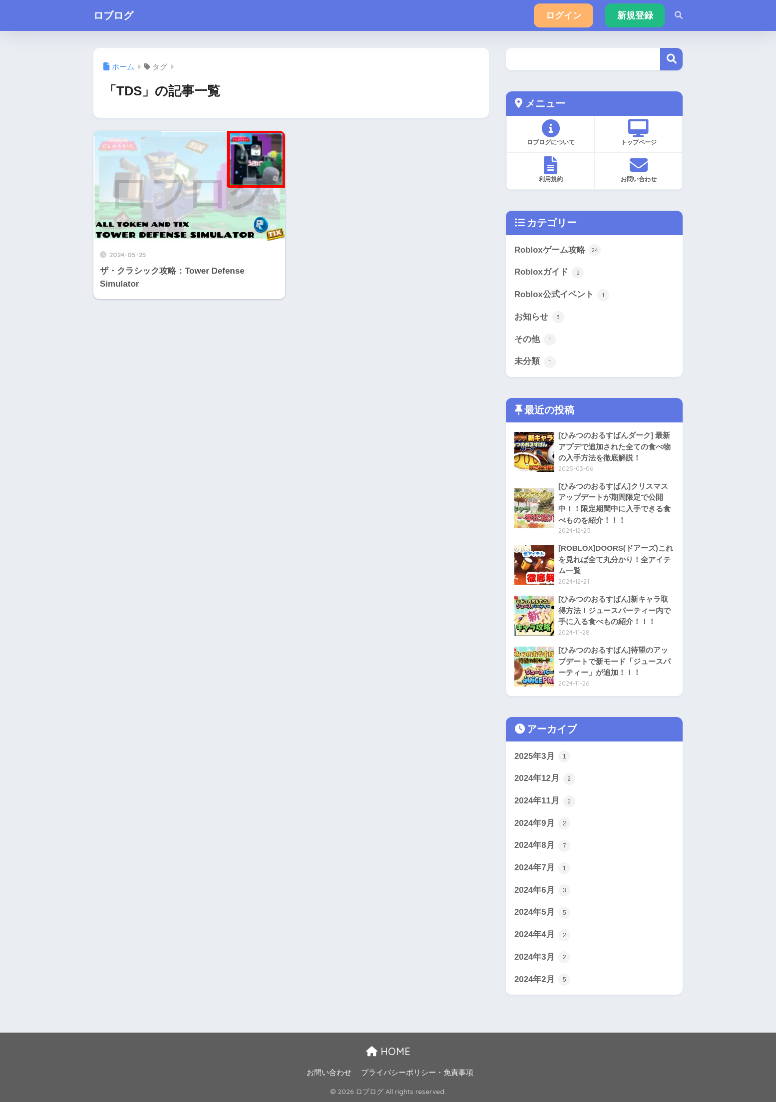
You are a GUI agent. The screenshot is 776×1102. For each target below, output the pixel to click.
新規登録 (635, 15)
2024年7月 (542, 868)
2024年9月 (542, 823)
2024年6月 (542, 890)
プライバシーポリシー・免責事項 (417, 1073)
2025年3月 (542, 756)
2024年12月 (544, 779)
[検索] (674, 15)
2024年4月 (542, 935)
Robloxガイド (549, 273)
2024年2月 (542, 980)
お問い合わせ (329, 1073)
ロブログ (113, 15)
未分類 (535, 362)
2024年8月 (542, 846)
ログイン (564, 15)
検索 (671, 59)
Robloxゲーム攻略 (557, 250)
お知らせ (539, 317)
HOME (388, 1051)
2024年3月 (542, 957)
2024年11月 (544, 801)
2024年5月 (542, 913)
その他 (535, 340)
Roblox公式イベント (561, 295)
